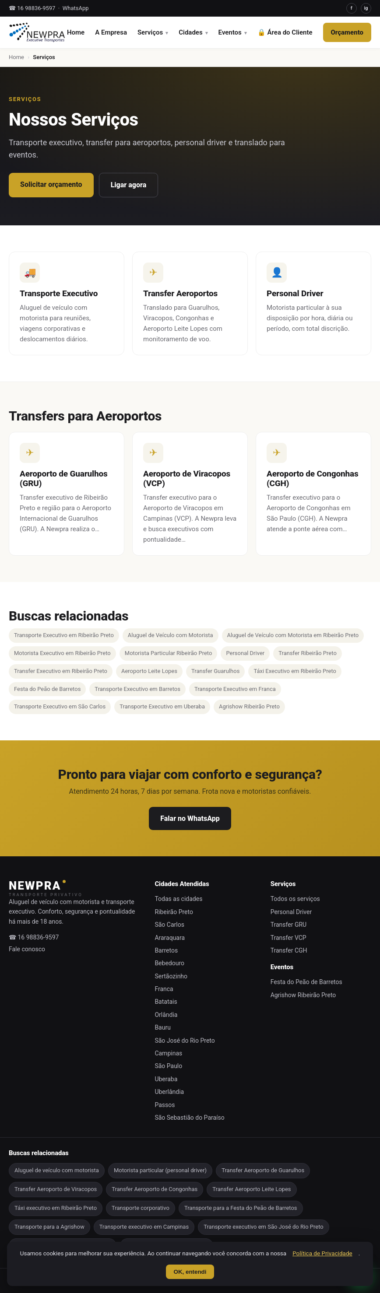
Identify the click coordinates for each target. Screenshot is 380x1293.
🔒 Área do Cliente (285, 32)
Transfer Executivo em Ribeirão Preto (60, 671)
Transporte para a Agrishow (49, 1226)
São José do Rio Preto (185, 1040)
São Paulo (168, 1065)
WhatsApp (76, 8)
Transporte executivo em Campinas (144, 1226)
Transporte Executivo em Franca (235, 689)
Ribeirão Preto (174, 911)
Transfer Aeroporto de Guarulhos (263, 1170)
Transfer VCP (288, 937)
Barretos (166, 950)
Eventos (230, 32)
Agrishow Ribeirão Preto (249, 706)
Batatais (166, 1001)
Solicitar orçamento (51, 184)
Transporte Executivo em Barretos (137, 689)
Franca (164, 988)
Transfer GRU (288, 924)
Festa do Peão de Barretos (47, 689)
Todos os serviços (295, 898)
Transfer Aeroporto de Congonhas (154, 1189)
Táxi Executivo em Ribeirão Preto (294, 671)
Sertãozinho (171, 976)
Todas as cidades (178, 898)
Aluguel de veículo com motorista (56, 1170)
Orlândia (166, 1014)
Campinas (168, 1053)
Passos (165, 1104)
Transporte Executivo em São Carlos (60, 706)
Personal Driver (245, 653)
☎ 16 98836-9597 (32, 8)
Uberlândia (169, 1091)
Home (75, 32)
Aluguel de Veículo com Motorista (170, 635)
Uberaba (166, 1079)
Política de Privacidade (322, 1253)
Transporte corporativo (140, 1208)
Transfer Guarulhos (215, 671)
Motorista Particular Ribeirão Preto (168, 653)
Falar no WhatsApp (190, 818)
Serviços (150, 32)
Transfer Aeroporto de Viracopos (55, 1189)
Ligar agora (129, 185)
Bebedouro (169, 963)
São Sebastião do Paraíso (189, 1117)
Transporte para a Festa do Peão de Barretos (240, 1208)
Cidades (190, 32)
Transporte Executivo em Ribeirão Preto (64, 635)
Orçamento (347, 32)
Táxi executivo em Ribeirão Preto (55, 1208)
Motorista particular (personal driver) (160, 1170)
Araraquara (170, 937)
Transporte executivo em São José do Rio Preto (264, 1226)
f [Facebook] (351, 8)
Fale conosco (27, 949)
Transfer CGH (289, 950)
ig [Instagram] (366, 8)
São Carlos (169, 924)
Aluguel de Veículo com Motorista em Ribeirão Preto (293, 635)
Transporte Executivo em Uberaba (162, 706)
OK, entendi (190, 1271)
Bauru (163, 1027)
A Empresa (111, 32)
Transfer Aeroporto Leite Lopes (251, 1189)
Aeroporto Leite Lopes (149, 671)
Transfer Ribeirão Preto (307, 653)
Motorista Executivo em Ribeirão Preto (62, 653)
